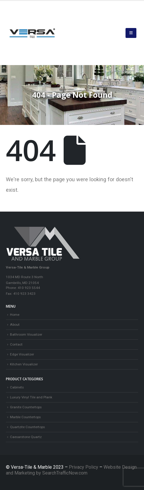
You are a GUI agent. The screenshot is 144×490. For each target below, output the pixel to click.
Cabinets (17, 387)
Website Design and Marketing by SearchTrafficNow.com (71, 470)
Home (14, 315)
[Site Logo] (32, 33)
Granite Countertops (26, 407)
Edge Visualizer (22, 354)
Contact (16, 344)
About (15, 324)
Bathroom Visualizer (26, 334)
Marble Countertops (25, 417)
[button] (131, 33)
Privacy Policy (84, 467)
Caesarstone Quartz (26, 437)
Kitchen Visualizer (24, 364)
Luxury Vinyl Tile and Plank (31, 397)
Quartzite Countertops (27, 427)
